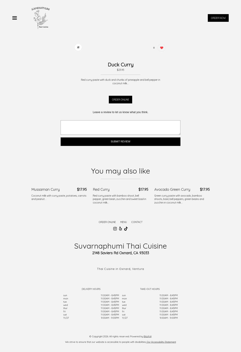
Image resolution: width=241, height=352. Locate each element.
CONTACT (136, 222)
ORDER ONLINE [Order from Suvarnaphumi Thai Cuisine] (107, 222)
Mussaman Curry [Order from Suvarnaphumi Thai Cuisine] (45, 189)
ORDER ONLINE (120, 99)
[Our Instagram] (115, 229)
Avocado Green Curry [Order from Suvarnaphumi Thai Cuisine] (172, 189)
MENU (123, 222)
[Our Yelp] (120, 229)
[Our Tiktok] (126, 229)
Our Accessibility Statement (161, 341)
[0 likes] (160, 48)
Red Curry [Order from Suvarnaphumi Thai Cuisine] (101, 189)
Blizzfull (147, 336)
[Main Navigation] (14, 18)
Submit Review (120, 141)
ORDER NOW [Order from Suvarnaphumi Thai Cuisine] (218, 17)
